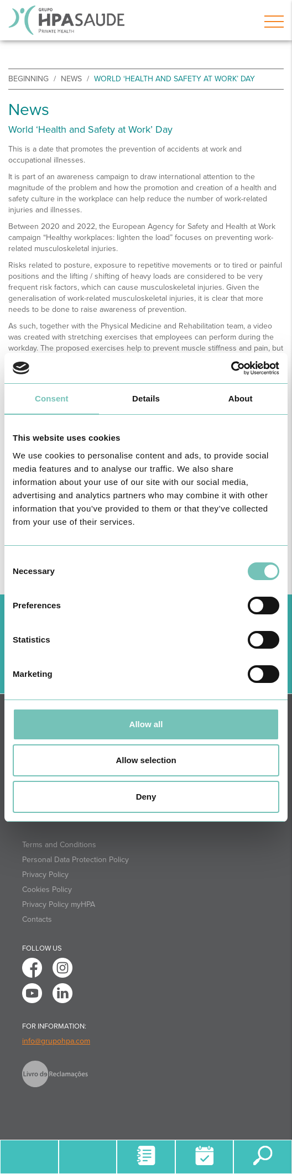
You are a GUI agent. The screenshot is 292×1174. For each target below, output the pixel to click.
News (71, 79)
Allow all (146, 724)
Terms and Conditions (59, 844)
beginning (28, 79)
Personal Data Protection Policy (75, 859)
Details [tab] (146, 398)
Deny (146, 796)
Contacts (37, 919)
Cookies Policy (47, 889)
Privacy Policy (45, 874)
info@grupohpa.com (56, 1041)
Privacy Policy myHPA (58, 904)
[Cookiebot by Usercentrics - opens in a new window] (230, 368)
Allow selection (146, 760)
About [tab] (240, 398)
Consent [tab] (52, 398)
